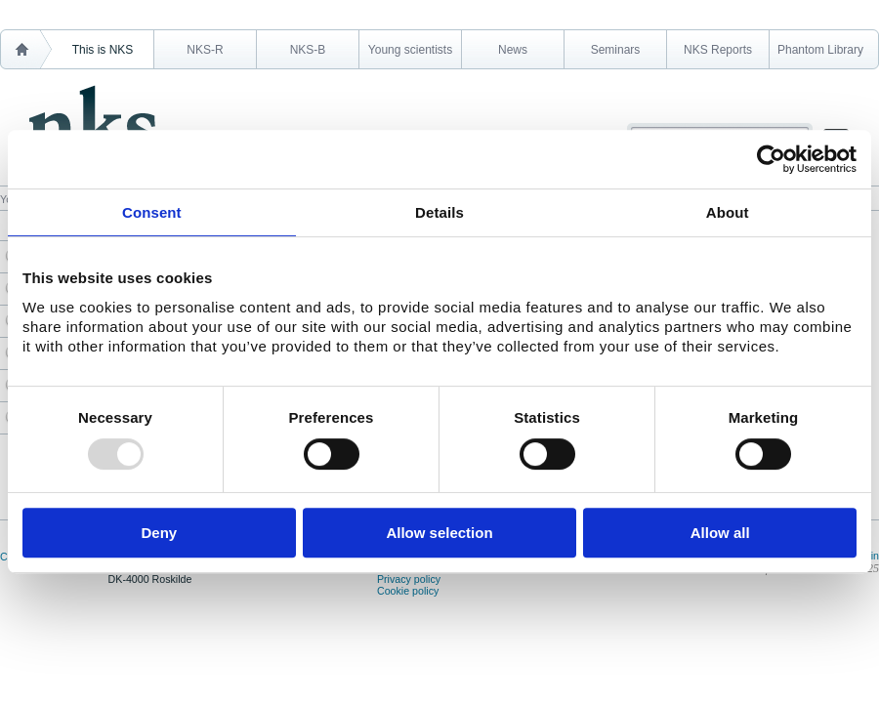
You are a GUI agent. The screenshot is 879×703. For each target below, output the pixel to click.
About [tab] (727, 212)
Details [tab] (439, 212)
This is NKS (103, 50)
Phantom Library (820, 50)
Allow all (720, 532)
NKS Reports (718, 50)
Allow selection (439, 532)
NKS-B (308, 50)
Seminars (616, 50)
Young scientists (410, 50)
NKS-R (205, 50)
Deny (159, 532)
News (512, 50)
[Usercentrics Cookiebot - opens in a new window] (771, 159)
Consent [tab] (152, 212)
